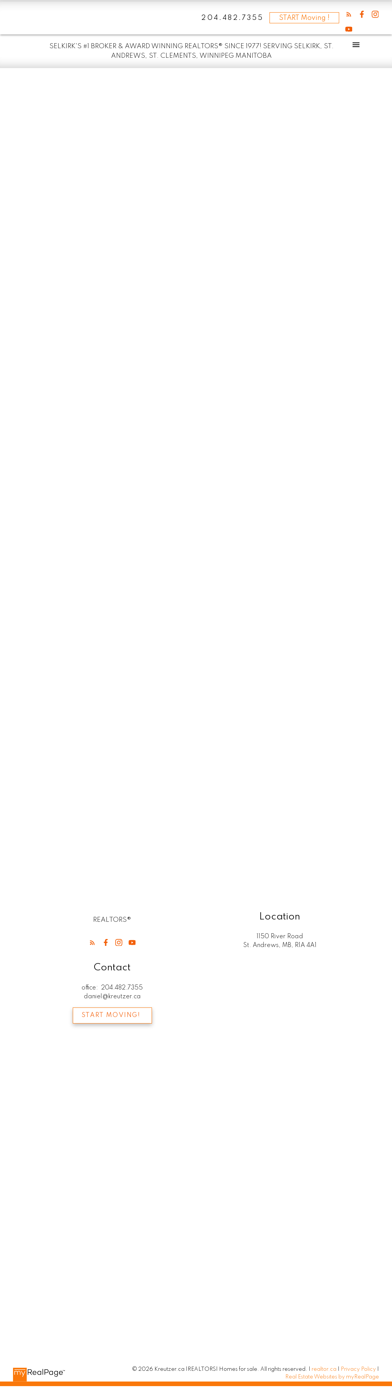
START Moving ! (304, 18)
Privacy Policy (358, 1369)
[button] (349, 14)
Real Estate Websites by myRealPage (332, 1377)
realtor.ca (325, 1369)
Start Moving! (111, 1015)
